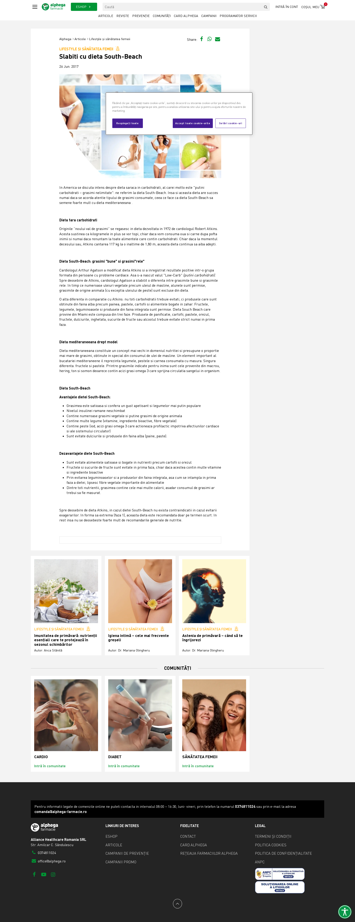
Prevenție (141, 16)
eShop (112, 836)
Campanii (208, 16)
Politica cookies (270, 845)
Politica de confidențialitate (283, 853)
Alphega (65, 39)
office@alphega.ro (48, 861)
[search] (266, 7)
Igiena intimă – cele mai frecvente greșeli (138, 637)
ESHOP (84, 7)
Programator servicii (238, 16)
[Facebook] (34, 874)
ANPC (260, 862)
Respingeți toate (127, 123)
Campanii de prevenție (127, 853)
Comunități (162, 16)
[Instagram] (53, 874)
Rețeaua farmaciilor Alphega (209, 853)
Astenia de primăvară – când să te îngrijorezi (212, 637)
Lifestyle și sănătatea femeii (109, 39)
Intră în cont (286, 7)
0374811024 (43, 852)
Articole (105, 16)
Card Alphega (186, 16)
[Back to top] (177, 903)
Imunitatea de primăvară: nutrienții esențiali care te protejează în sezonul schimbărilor (65, 639)
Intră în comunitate (50, 766)
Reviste (122, 16)
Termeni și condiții (273, 836)
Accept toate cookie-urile (192, 123)
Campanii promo (121, 862)
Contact (188, 836)
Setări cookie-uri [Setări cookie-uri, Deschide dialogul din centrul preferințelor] (230, 123)
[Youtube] (43, 874)
